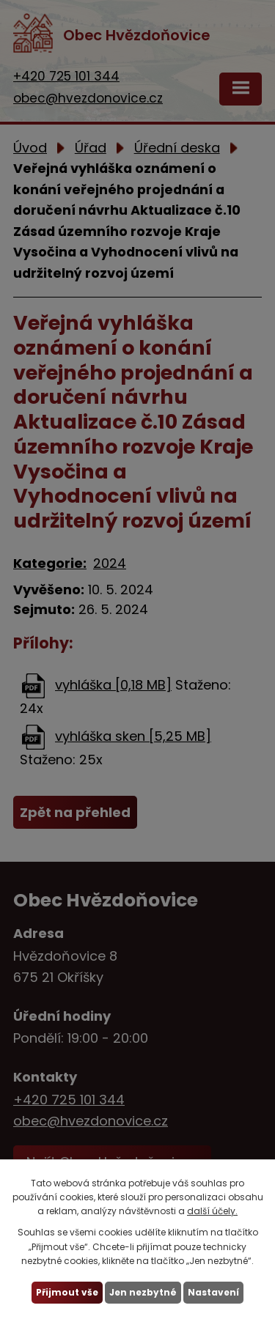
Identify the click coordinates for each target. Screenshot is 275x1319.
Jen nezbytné (143, 1292)
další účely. (212, 1211)
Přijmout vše (67, 1292)
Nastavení (213, 1292)
